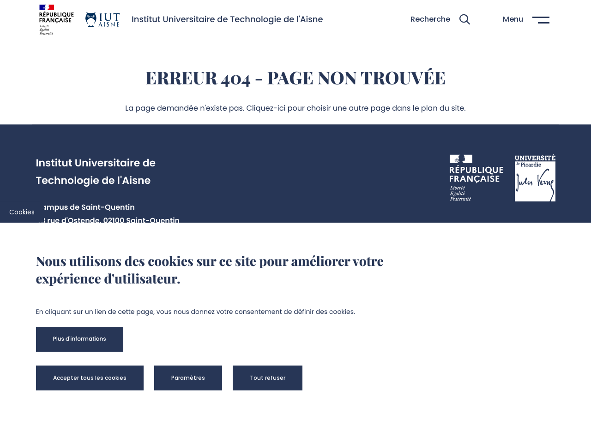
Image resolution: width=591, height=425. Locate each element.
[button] (440, 19)
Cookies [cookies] (22, 212)
